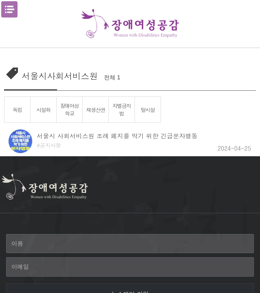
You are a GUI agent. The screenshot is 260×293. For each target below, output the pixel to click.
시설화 (43, 110)
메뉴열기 (9, 9)
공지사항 (50, 145)
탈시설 (148, 110)
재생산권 (95, 110)
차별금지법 (121, 109)
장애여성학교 (69, 109)
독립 (17, 110)
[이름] (130, 244)
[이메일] (130, 267)
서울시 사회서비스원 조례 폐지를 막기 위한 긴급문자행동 (117, 135)
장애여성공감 (130, 23)
